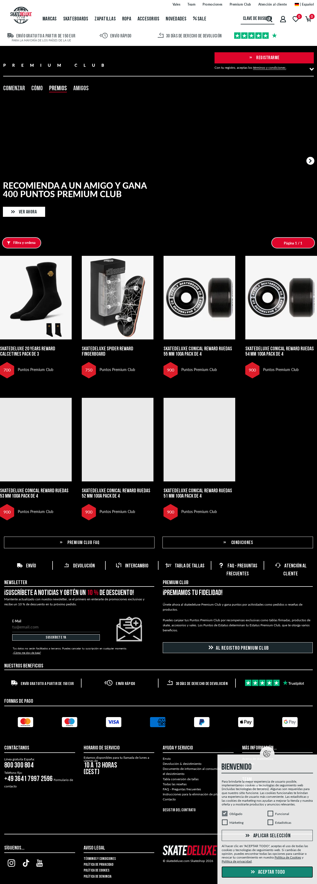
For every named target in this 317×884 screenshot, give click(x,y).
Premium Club (176, 582)
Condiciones (238, 542)
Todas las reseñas (175, 784)
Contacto (169, 799)
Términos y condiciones (100, 859)
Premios (58, 88)
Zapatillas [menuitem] (105, 19)
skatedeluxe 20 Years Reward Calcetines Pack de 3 (27, 351)
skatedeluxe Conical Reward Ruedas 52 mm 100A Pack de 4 (116, 493)
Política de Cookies (96, 871)
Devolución (79, 566)
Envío (26, 566)
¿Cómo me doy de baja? (27, 652)
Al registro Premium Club (238, 648)
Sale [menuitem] (200, 19)
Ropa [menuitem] (126, 19)
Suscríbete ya (56, 638)
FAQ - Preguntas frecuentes (182, 789)
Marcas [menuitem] (49, 19)
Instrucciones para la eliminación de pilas (191, 794)
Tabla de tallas (184, 566)
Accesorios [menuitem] (149, 19)
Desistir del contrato (179, 810)
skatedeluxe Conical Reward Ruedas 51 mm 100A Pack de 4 (198, 493)
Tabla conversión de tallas (181, 779)
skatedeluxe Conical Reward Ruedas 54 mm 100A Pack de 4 (279, 351)
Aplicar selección (267, 836)
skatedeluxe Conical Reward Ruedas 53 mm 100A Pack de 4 (34, 493)
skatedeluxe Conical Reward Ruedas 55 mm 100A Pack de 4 (198, 351)
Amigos (81, 88)
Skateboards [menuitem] (75, 19)
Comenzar (14, 88)
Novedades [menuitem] (176, 19)
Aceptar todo (267, 872)
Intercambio (131, 566)
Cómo (37, 88)
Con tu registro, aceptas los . (251, 68)
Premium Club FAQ (79, 542)
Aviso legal (94, 848)
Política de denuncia (98, 877)
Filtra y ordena (20, 242)
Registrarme (264, 58)
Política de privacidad (98, 865)
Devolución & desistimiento (182, 764)
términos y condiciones (269, 68)
